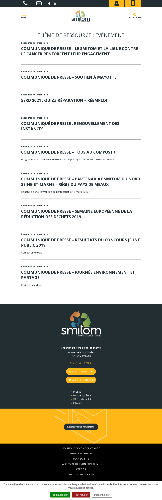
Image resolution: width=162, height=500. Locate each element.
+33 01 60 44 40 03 (81, 362)
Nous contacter (81, 371)
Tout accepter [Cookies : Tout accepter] (60, 494)
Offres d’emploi (82, 399)
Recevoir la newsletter (80, 426)
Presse (77, 391)
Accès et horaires (82, 379)
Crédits (81, 469)
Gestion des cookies (81, 474)
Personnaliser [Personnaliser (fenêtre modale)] (102, 494)
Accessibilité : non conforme (81, 464)
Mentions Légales (81, 453)
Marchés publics (82, 395)
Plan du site (81, 458)
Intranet (77, 403)
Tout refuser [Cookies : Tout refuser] (81, 494)
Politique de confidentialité (81, 448)
